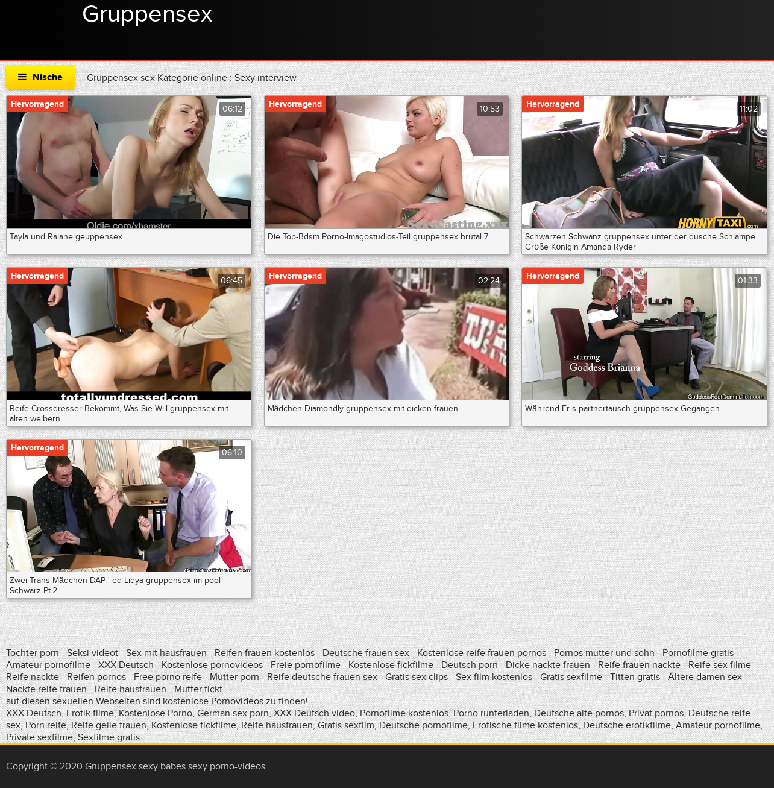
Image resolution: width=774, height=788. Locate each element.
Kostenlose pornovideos (212, 665)
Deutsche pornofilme (423, 725)
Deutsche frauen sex (365, 653)
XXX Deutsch (126, 665)
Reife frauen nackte (639, 665)
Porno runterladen (491, 713)
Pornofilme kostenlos (404, 713)
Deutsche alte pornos (579, 713)
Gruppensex (147, 14)
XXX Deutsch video (314, 713)
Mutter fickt (198, 689)
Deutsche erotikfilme (627, 725)
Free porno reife (169, 677)
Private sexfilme (39, 737)
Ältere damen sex (705, 677)
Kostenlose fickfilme (390, 665)
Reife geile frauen (108, 725)
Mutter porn (234, 677)
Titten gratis (635, 677)
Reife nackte (32, 677)
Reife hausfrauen (130, 689)
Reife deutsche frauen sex (322, 677)
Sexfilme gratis (109, 737)
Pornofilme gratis (698, 653)
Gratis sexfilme (571, 677)
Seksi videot (92, 653)
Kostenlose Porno (155, 713)
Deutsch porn (469, 665)
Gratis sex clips (416, 677)
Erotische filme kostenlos (525, 725)
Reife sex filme (721, 665)
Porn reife (45, 725)
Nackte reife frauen (46, 689)
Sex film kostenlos (494, 677)
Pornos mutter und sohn (604, 653)
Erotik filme (90, 713)
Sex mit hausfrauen (166, 653)
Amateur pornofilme (48, 665)
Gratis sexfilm (346, 725)
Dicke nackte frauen (549, 665)
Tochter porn (32, 653)
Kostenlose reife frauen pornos (481, 653)
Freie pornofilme (306, 665)
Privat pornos (656, 713)
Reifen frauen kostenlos (265, 653)
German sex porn (233, 713)
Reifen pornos (97, 677)
